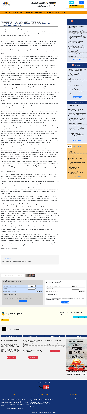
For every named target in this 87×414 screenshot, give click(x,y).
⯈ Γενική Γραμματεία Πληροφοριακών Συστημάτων (42, 399)
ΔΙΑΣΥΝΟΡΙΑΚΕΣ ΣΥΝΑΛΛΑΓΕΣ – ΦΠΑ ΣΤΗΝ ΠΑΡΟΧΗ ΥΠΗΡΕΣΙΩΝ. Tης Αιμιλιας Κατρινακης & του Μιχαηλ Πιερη (32, 352)
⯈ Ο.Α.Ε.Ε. (32, 406)
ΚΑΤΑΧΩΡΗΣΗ (23, 301)
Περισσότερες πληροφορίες (79, 317)
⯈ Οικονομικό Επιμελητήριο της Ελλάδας (39, 402)
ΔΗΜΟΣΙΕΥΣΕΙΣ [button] (30, 12)
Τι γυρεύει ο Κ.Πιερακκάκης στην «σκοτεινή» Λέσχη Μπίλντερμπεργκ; (17, 317)
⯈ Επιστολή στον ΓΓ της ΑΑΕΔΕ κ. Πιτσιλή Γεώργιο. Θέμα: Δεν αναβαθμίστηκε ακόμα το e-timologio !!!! (77, 93)
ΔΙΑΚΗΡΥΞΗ (22, 12)
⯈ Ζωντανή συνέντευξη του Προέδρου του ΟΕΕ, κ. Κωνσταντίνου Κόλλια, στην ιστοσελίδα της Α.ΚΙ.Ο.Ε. (76, 55)
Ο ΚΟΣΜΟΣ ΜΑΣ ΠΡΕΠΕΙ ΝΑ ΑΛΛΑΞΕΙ (9, 340)
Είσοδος (81, 2)
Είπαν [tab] (74, 146)
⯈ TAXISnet (32, 398)
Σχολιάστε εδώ (6, 258)
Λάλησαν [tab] (79, 146)
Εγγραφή (71, 2)
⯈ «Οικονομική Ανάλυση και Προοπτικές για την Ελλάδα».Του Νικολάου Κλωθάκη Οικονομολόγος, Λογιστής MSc (76, 172)
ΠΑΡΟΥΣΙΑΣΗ (8, 12)
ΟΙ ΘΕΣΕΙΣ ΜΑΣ (15, 12)
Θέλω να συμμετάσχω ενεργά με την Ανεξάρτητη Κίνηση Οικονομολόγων (76, 6)
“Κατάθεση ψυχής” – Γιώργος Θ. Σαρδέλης (53, 340)
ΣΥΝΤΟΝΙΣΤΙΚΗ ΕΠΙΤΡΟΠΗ (41, 12)
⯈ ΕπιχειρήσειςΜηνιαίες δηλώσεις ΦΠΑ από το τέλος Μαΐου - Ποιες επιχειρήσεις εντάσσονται (77, 74)
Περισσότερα (5, 319)
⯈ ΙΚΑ (31, 405)
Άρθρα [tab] (69, 146)
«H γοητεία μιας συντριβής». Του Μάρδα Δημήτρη (55, 346)
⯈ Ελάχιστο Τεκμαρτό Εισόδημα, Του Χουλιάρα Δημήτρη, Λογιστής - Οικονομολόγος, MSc (75, 167)
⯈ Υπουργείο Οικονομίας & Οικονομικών (39, 400)
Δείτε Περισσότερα (77, 59)
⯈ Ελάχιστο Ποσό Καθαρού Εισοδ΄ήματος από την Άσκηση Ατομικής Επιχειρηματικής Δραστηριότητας (77, 114)
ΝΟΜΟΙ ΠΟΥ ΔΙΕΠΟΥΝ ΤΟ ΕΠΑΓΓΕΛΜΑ (57, 12)
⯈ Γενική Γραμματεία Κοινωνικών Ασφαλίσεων (40, 403)
